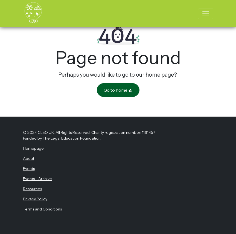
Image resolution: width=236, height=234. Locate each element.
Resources (32, 188)
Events (29, 168)
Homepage (33, 148)
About (28, 158)
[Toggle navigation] (205, 13)
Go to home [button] (118, 90)
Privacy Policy (35, 199)
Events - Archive (37, 178)
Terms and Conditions (42, 209)
